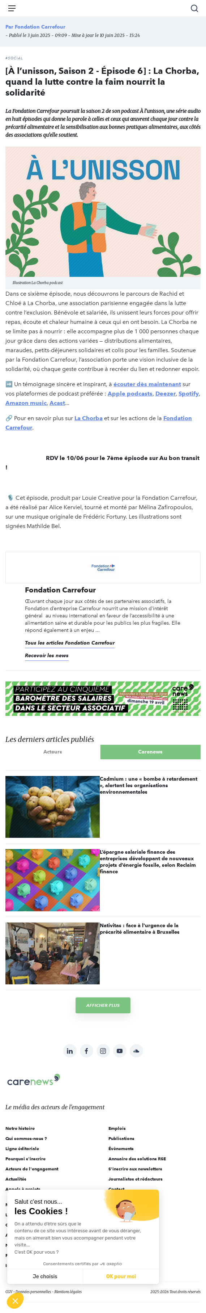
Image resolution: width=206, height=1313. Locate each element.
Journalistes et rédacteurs (135, 1179)
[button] (15, 1300)
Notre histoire (20, 1128)
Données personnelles (33, 1291)
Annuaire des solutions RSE (137, 1158)
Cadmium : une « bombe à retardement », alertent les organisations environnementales (148, 785)
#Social (14, 58)
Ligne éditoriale (22, 1148)
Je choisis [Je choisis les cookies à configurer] (45, 1277)
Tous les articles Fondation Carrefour (70, 643)
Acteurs (52, 752)
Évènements (121, 1148)
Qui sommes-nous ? (26, 1138)
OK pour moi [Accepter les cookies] (121, 1277)
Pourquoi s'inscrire (25, 1158)
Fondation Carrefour (40, 27)
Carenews (150, 752)
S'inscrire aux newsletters (135, 1168)
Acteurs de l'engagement (31, 1168)
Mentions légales (68, 1291)
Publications (121, 1138)
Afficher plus (103, 1005)
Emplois (117, 1128)
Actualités (15, 1179)
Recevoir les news (47, 655)
